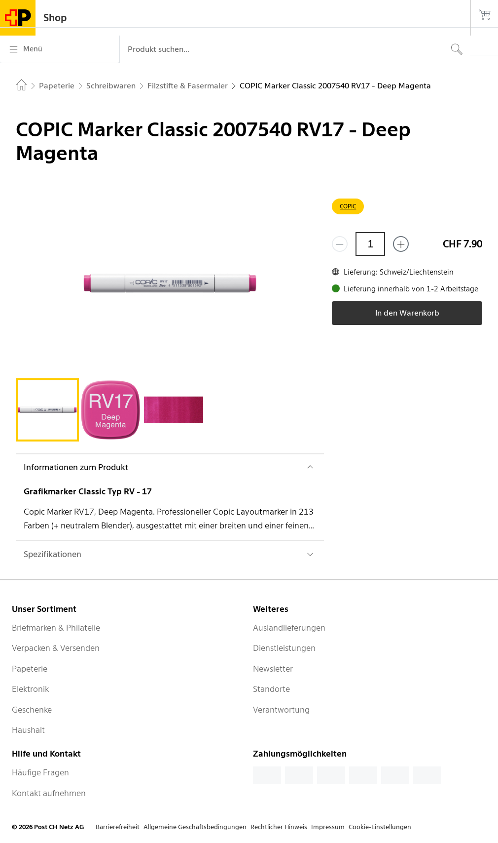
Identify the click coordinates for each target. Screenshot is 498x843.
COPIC (348, 206)
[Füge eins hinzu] (401, 244)
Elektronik (30, 689)
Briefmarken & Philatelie (56, 628)
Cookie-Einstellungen (380, 827)
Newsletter (273, 669)
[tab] (47, 410)
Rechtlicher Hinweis (278, 827)
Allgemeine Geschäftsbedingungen (195, 827)
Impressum (328, 827)
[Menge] (370, 244)
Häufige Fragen (40, 772)
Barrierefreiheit (118, 827)
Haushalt (28, 730)
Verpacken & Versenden (56, 648)
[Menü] (59, 49)
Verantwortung (281, 710)
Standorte (271, 689)
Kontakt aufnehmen (49, 793)
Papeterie (29, 669)
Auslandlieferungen (289, 628)
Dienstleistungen (284, 648)
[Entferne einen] (340, 244)
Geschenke (32, 710)
